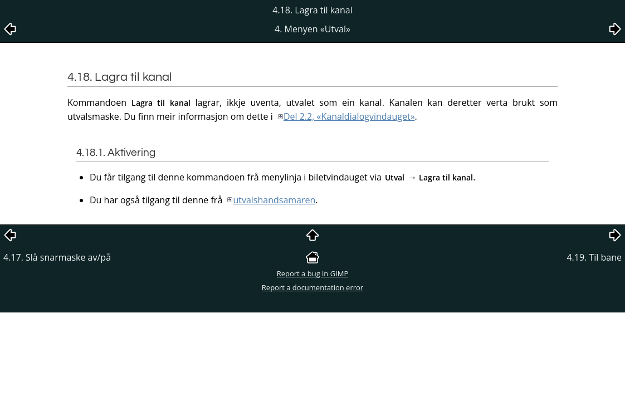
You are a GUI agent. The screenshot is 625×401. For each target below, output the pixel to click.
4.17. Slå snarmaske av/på (57, 257)
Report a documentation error (312, 287)
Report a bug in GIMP (313, 273)
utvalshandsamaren (274, 200)
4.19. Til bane (594, 257)
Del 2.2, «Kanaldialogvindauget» (349, 116)
